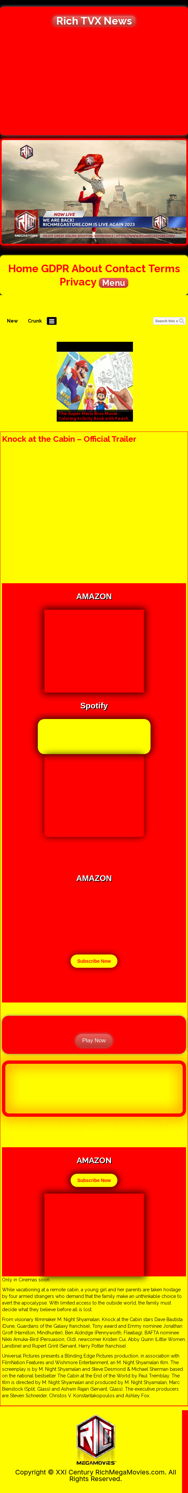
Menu (113, 283)
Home (23, 268)
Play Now (94, 1040)
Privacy (78, 282)
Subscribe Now (94, 961)
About (87, 268)
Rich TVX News (94, 21)
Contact (125, 268)
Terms (164, 268)
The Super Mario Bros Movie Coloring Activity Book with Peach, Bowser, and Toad (93, 418)
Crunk (35, 321)
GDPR (55, 268)
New (12, 321)
